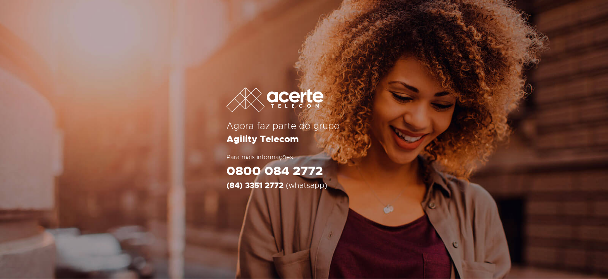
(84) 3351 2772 (254, 186)
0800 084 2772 (274, 171)
